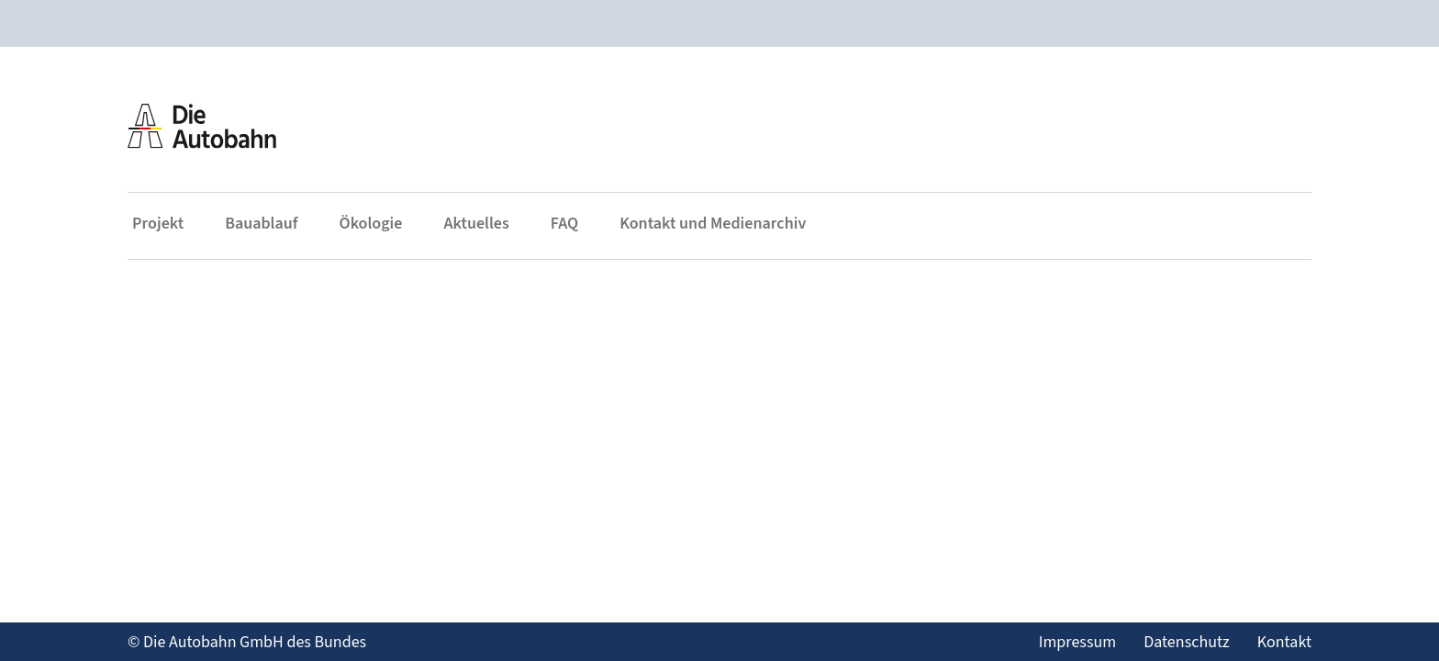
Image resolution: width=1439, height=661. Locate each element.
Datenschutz (1186, 642)
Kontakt (1284, 642)
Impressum (1077, 642)
